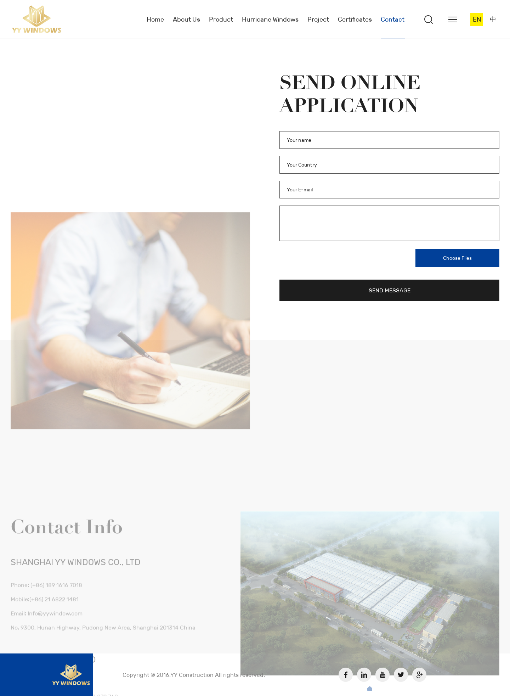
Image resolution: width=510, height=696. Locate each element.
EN (477, 19)
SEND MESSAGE (389, 290)
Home (155, 19)
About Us (186, 19)
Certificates (355, 19)
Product (221, 19)
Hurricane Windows (270, 19)
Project (318, 19)
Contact (392, 19)
